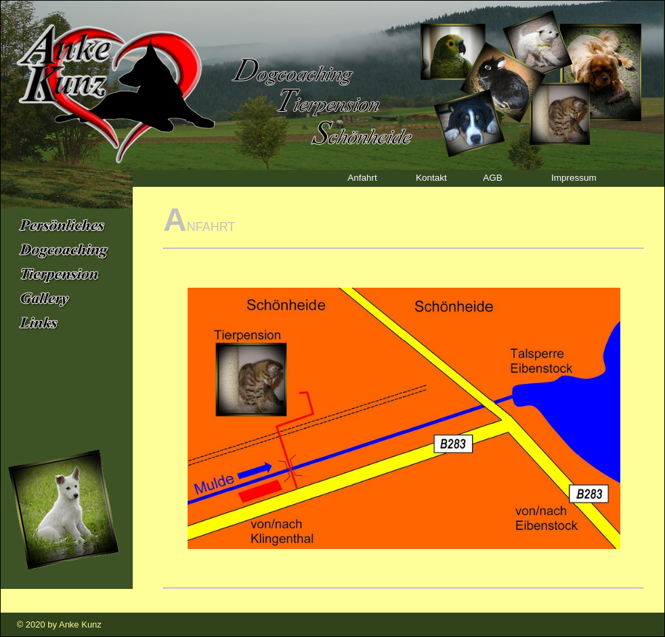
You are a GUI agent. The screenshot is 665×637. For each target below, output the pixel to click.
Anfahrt (360, 177)
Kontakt (428, 177)
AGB (490, 177)
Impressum (571, 177)
